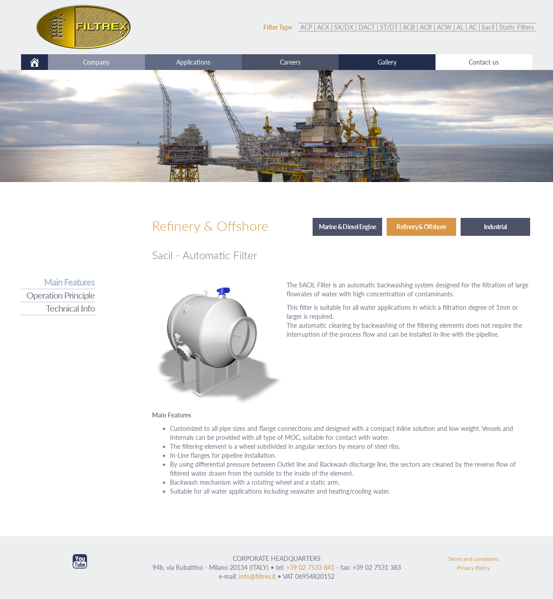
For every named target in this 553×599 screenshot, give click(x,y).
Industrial (495, 226)
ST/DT (389, 27)
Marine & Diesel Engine (347, 226)
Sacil (488, 27)
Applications (193, 62)
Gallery (387, 62)
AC (473, 27)
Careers (290, 62)
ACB (409, 27)
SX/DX (343, 27)
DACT (366, 27)
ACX (323, 27)
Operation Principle (60, 295)
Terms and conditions (473, 559)
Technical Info (70, 308)
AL (460, 27)
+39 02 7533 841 (310, 567)
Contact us (484, 62)
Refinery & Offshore (421, 226)
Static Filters (516, 27)
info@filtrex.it (257, 576)
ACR (426, 27)
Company (96, 62)
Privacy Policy (473, 567)
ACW (444, 27)
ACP (306, 27)
